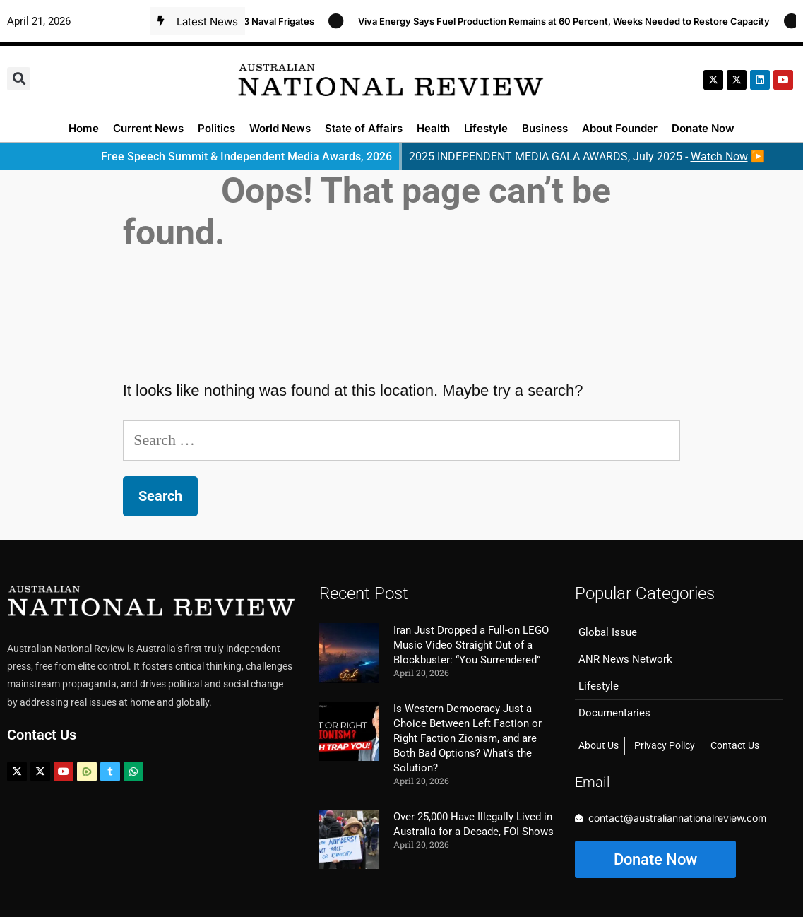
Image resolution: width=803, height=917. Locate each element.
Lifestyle (486, 128)
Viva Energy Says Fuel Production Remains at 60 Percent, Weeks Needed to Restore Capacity (569, 21)
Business (545, 128)
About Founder (620, 128)
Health (433, 128)
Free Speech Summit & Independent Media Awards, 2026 (246, 156)
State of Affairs (364, 128)
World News (280, 128)
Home (84, 128)
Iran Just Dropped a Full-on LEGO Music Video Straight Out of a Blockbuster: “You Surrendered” (471, 645)
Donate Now (703, 128)
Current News (148, 128)
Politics (216, 128)
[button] (18, 78)
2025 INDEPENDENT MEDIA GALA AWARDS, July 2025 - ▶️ (587, 156)
